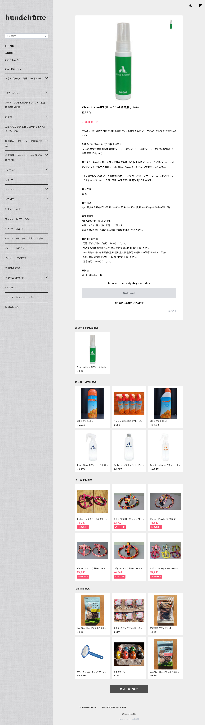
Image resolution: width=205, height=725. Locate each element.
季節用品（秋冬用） (14, 277)
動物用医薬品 (12, 307)
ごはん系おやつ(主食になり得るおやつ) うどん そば (26, 129)
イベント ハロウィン (16, 248)
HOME (9, 46)
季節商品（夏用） (13, 268)
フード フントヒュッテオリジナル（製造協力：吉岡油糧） (25, 105)
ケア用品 (9, 199)
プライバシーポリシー (87, 707)
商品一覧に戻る (129, 689)
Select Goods (13, 209)
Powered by (129, 719)
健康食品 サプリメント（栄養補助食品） (24, 143)
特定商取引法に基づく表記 (114, 707)
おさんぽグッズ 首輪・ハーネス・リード (23, 80)
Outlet (9, 287)
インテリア (10, 169)
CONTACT (12, 60)
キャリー (9, 179)
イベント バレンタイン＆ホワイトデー (24, 238)
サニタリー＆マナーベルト (18, 218)
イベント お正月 (14, 228)
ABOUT (10, 53)
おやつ (8, 117)
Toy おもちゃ (13, 92)
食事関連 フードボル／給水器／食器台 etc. (23, 157)
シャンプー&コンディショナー (20, 297)
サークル (9, 189)
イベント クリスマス (16, 258)
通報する (172, 310)
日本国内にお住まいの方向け (129, 302)
